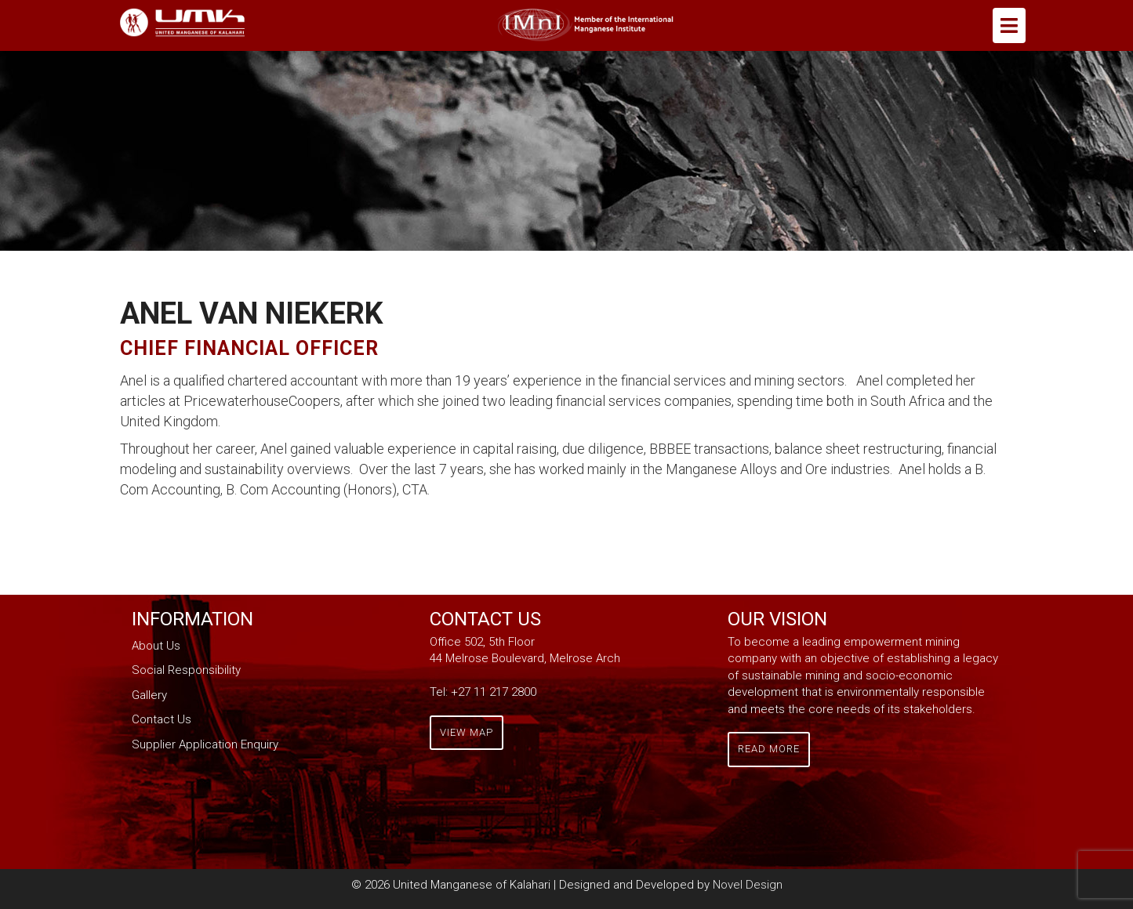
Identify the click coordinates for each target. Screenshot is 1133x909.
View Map (466, 732)
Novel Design (748, 885)
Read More (769, 749)
